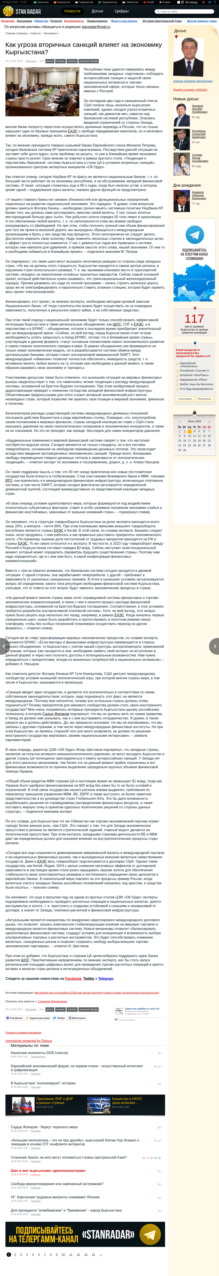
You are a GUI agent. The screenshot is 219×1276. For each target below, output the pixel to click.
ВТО (8, 480)
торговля (72, 61)
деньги (50, 61)
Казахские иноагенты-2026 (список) (39, 1053)
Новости (35, 33)
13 (85, 1254)
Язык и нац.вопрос (124, 21)
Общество (41, 21)
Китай (150, 2)
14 (93, 1254)
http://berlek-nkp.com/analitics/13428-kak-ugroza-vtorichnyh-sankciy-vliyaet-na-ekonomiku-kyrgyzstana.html (96, 992)
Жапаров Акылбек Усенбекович (199, 108)
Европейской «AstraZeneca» (188, 365)
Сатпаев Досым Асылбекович (200, 158)
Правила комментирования (23, 1032)
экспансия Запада (89, 61)
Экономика (24, 21)
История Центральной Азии (162, 21)
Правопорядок (97, 21)
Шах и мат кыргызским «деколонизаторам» (48, 1170)
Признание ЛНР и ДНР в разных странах (54, 1101)
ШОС (117, 324)
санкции (60, 61)
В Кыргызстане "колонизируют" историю (43, 1083)
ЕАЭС (72, 131)
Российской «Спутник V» (195, 370)
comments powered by (28, 1041)
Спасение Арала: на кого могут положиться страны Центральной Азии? (69, 1157)
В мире (166, 2)
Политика (7, 21)
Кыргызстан (63, 2)
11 (70, 1254)
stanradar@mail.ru (96, 27)
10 (63, 1254)
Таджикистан (86, 2)
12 (78, 1254)
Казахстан (43, 2)
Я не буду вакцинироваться (196, 388)
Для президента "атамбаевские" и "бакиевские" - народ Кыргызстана (66, 1210)
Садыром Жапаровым (52, 1001)
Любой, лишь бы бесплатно (196, 384)
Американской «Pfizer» (193, 379)
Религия (56, 21)
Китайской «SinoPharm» (194, 375)
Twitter (88, 978)
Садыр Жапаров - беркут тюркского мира (44, 1127)
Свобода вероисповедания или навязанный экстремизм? (57, 1184)
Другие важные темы (202, 21)
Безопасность (74, 21)
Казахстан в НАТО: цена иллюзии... (127, 1101)
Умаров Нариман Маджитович (193, 81)
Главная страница (16, 33)
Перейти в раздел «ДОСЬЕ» (190, 89)
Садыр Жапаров (55, 714)
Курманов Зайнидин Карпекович (199, 195)
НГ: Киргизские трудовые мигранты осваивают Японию (55, 1197)
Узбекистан (132, 2)
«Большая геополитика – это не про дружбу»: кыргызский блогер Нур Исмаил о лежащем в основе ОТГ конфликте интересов (75, 1142)
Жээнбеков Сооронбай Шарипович (199, 134)
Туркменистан (109, 2)
